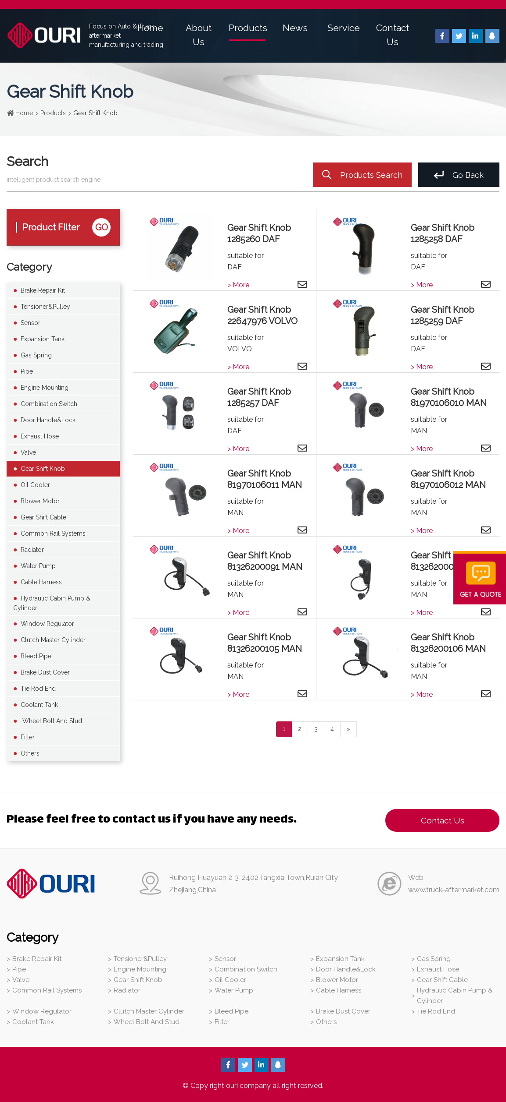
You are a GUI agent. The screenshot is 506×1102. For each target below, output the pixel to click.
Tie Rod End (38, 688)
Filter (28, 737)
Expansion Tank (43, 339)
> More (238, 285)
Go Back (459, 175)
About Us (199, 34)
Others (30, 753)
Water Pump (38, 565)
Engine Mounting (44, 387)
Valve (28, 452)
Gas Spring (36, 355)
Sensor (30, 322)
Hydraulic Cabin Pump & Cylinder (51, 603)
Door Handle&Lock (48, 420)
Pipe (27, 371)
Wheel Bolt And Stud (51, 720)
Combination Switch (49, 403)
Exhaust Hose (40, 436)
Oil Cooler (35, 484)
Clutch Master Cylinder (53, 639)
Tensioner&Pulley (45, 306)
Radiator (32, 549)
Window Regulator (47, 623)
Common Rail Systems (53, 533)
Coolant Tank (39, 704)
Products (248, 27)
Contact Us (392, 34)
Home (150, 27)
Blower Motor (40, 501)
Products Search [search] (362, 175)
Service (343, 27)
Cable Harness (41, 582)
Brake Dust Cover (45, 672)
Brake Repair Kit (43, 290)
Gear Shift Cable (43, 517)
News (295, 27)
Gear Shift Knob (43, 468)
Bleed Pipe (36, 656)
